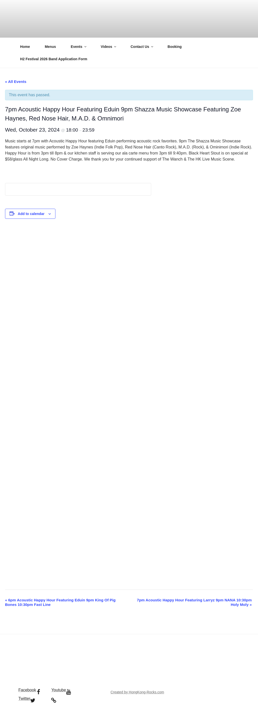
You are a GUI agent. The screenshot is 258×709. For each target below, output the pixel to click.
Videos (109, 47)
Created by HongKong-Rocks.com (137, 692)
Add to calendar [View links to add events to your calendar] (31, 214)
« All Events (15, 81)
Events (79, 47)
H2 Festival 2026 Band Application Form (53, 59)
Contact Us (142, 47)
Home (25, 47)
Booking (175, 47)
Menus (50, 47)
